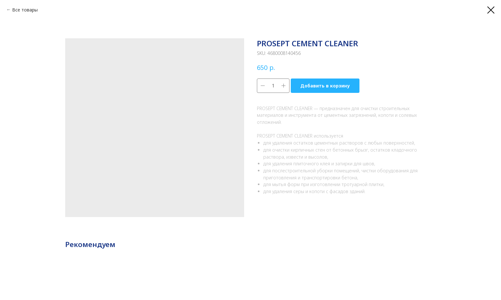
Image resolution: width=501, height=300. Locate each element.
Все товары (25, 10)
